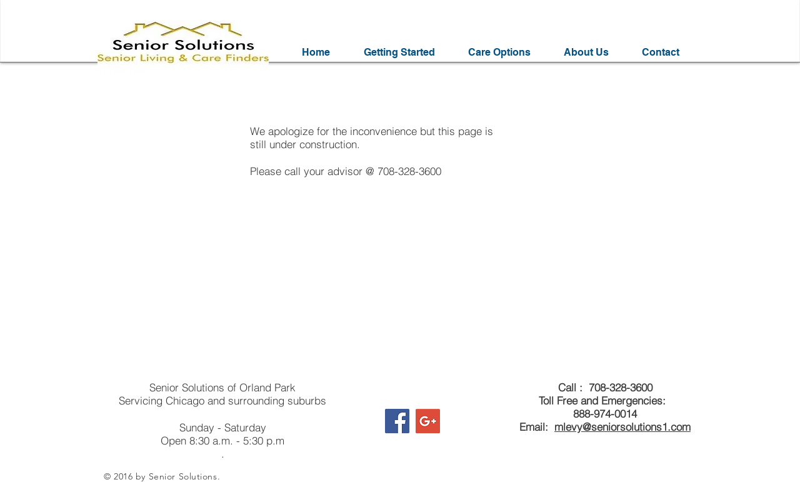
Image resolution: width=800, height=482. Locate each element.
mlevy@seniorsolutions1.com (622, 426)
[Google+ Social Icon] (428, 421)
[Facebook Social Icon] (397, 421)
